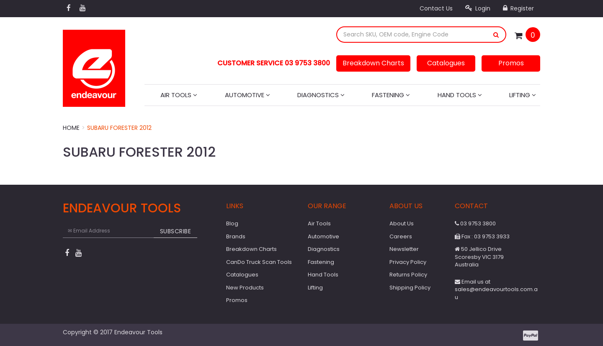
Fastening (391, 94)
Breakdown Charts (373, 63)
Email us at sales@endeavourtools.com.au (496, 289)
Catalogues (446, 63)
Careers (400, 236)
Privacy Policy (407, 262)
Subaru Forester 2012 (119, 128)
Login (477, 8)
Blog (232, 223)
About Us (401, 223)
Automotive (247, 94)
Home (71, 128)
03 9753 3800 (475, 223)
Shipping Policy (409, 288)
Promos (511, 63)
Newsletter (404, 249)
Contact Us (436, 8)
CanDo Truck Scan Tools (259, 262)
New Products (245, 288)
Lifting (522, 94)
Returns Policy (408, 275)
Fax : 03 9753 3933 (482, 236)
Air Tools (178, 94)
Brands (235, 236)
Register (518, 8)
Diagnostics (321, 94)
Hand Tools (460, 94)
